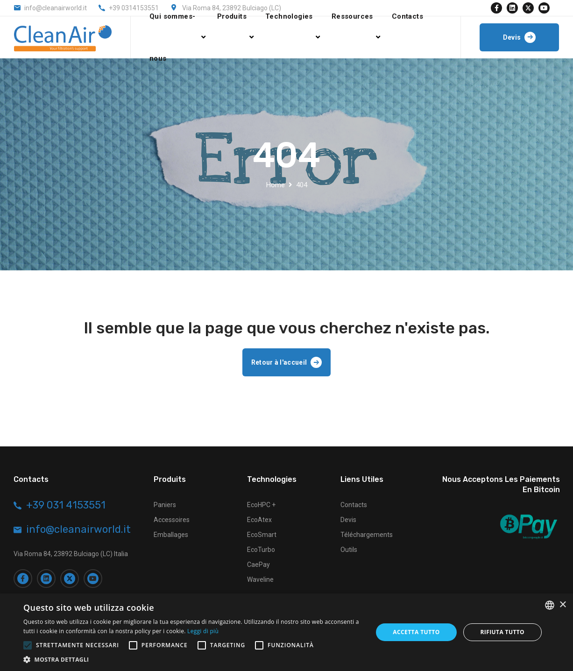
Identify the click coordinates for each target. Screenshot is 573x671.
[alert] (286, 632)
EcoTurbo (261, 549)
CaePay (258, 564)
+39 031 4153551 (66, 505)
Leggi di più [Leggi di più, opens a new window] (203, 631)
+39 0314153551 (134, 8)
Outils (348, 549)
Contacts (353, 505)
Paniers (165, 505)
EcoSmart (261, 534)
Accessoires (172, 519)
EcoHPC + (261, 505)
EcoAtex (259, 519)
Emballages (171, 534)
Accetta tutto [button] (416, 632)
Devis (348, 519)
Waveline (260, 579)
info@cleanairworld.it (55, 8)
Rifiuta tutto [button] (503, 632)
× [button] (562, 604)
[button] (192, 659)
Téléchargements (366, 534)
